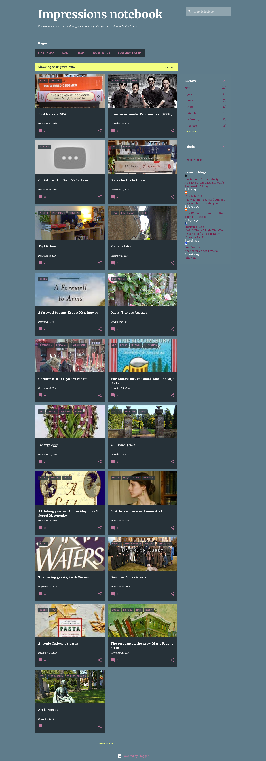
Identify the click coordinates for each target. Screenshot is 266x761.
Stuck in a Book (194, 227)
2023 (187, 87)
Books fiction (101, 53)
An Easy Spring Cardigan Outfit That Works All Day (204, 184)
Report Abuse (193, 159)
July (189, 94)
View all (170, 67)
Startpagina (46, 53)
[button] (100, 130)
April (190, 106)
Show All (190, 257)
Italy (81, 53)
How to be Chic (194, 196)
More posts (106, 743)
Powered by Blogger (133, 756)
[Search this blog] (212, 11)
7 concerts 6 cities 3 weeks (201, 251)
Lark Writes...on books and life (204, 213)
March (191, 113)
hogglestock (192, 247)
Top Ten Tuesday (195, 216)
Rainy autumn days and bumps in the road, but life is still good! (205, 201)
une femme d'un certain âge (202, 179)
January (192, 126)
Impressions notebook (100, 14)
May (190, 100)
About (66, 53)
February (193, 119)
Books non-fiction (130, 53)
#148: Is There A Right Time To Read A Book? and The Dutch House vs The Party (204, 234)
